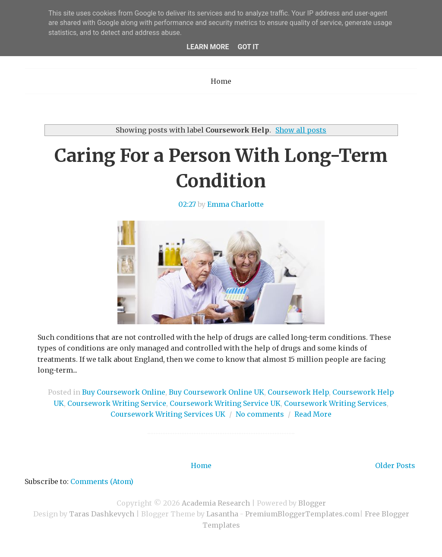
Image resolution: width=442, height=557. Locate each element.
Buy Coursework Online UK (216, 392)
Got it (248, 47)
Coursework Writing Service (116, 403)
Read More (313, 414)
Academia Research (216, 503)
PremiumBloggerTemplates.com (302, 514)
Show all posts (300, 130)
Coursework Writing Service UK (225, 403)
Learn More (207, 47)
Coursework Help (298, 392)
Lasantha (222, 514)
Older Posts (395, 465)
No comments (260, 414)
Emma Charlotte (235, 204)
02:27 (187, 204)
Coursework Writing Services (335, 403)
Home (221, 81)
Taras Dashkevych (101, 514)
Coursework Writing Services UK (167, 414)
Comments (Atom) (101, 481)
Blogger (312, 503)
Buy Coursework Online (123, 392)
